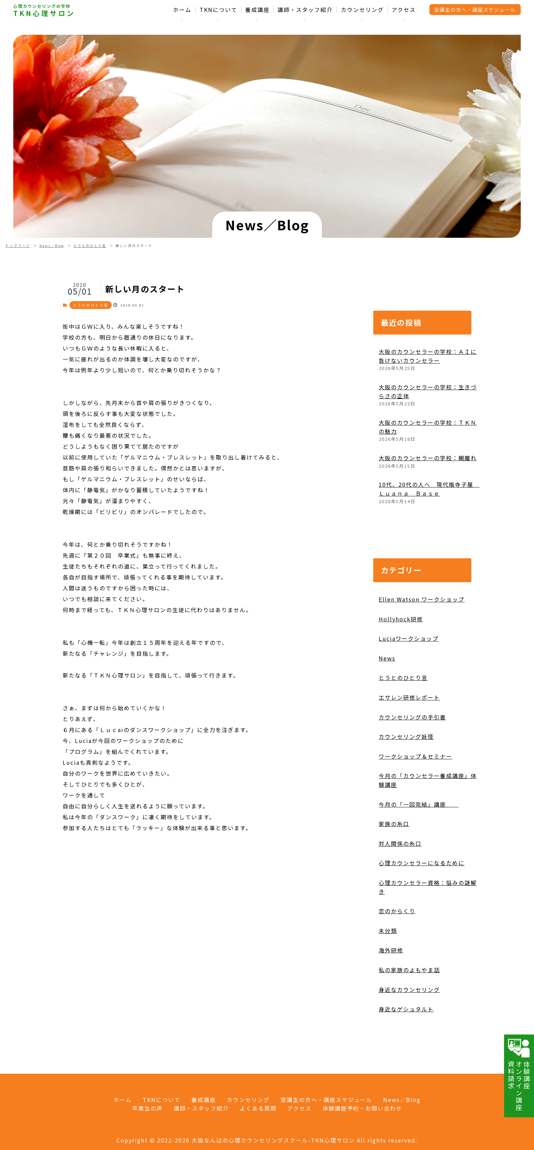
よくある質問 (258, 1108)
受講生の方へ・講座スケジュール (475, 9)
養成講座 (257, 9)
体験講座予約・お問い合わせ (362, 1108)
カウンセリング (362, 9)
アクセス (404, 9)
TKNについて (218, 9)
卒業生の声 (147, 1108)
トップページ (17, 245)
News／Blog (52, 245)
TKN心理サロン (44, 13)
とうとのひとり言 (90, 245)
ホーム (182, 9)
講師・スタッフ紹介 (305, 9)
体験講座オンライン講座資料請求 (519, 1074)
